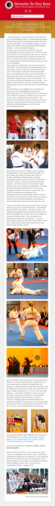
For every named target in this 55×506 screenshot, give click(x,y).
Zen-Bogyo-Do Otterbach (29, 437)
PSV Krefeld (33, 439)
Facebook (29, 11)
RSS (25, 11)
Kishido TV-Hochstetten (25, 441)
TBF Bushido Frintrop (20, 439)
